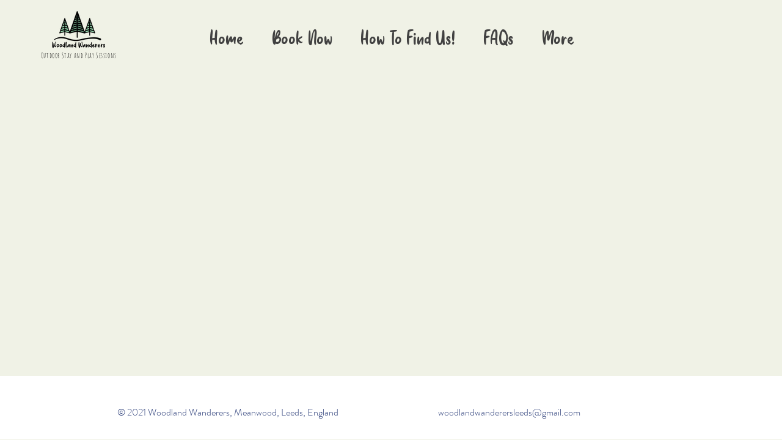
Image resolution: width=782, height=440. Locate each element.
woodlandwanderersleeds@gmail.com (509, 412)
